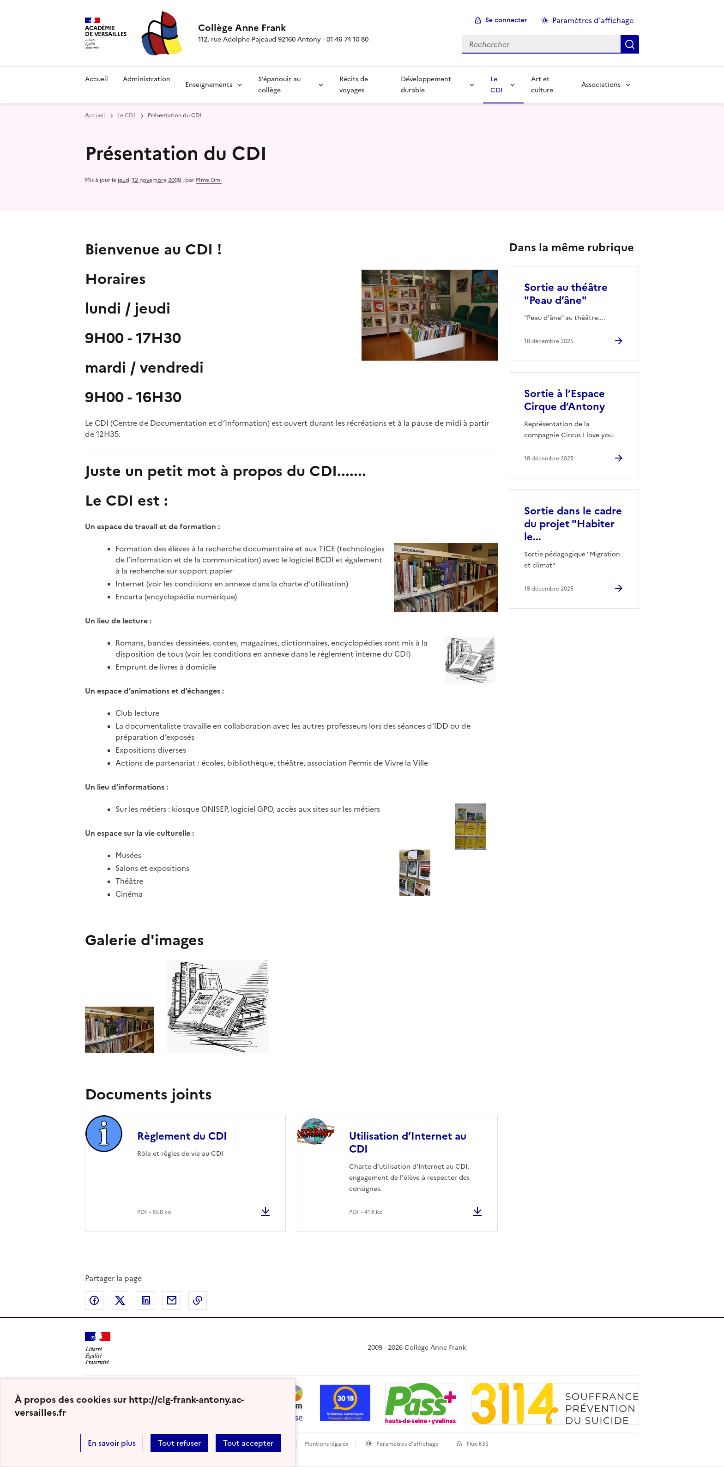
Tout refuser (179, 1443)
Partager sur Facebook (94, 1300)
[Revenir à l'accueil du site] (97, 1348)
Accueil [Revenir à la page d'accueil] (96, 79)
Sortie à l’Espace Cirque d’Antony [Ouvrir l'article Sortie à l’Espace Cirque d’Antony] (564, 400)
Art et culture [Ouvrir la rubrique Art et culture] (542, 84)
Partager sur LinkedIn (146, 1300)
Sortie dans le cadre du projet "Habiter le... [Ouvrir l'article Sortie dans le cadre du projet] (573, 523)
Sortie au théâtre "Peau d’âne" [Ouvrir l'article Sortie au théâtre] (566, 294)
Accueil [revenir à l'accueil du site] (95, 115)
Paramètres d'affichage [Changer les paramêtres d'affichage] (593, 20)
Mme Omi (209, 180)
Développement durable (426, 84)
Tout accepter (248, 1443)
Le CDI (496, 84)
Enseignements (208, 85)
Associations (601, 85)
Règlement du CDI (182, 1136)
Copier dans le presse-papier (197, 1300)
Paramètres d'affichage (407, 1444)
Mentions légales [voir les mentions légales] (326, 1444)
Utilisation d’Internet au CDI (407, 1143)
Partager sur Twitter (120, 1300)
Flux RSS (478, 1444)
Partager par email (172, 1300)
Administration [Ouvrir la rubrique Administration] (146, 79)
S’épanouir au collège (279, 84)
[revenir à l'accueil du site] (283, 27)
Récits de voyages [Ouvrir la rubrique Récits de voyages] (353, 84)
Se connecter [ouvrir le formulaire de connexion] (506, 20)
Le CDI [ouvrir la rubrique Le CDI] (126, 115)
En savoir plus (112, 1443)
